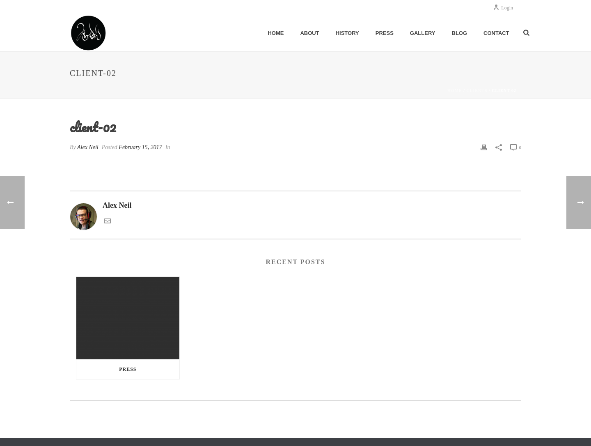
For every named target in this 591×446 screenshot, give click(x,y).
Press (385, 33)
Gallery (422, 33)
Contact (496, 33)
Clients (477, 90)
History (347, 33)
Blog (459, 33)
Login (503, 8)
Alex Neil (87, 147)
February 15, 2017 (140, 147)
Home (276, 33)
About (309, 33)
